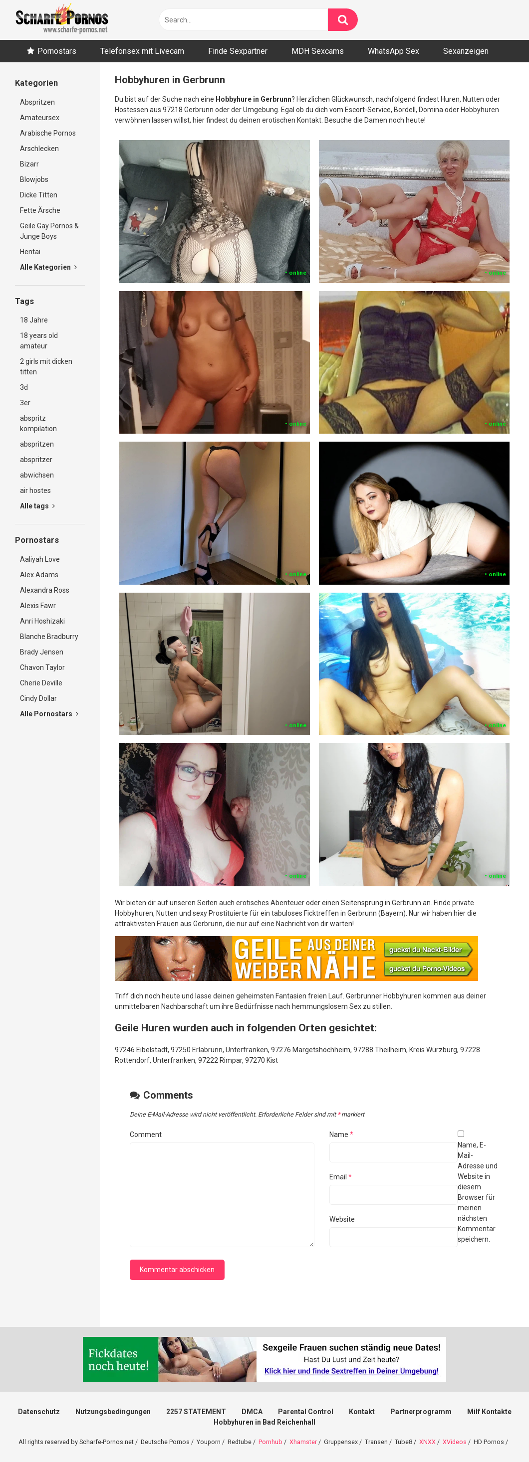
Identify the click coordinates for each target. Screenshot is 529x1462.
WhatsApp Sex (393, 51)
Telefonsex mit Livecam (142, 51)
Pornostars (56, 51)
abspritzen (37, 444)
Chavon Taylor (42, 667)
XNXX (427, 1442)
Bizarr (29, 164)
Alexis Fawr (38, 606)
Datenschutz (39, 1412)
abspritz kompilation (38, 423)
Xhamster (303, 1442)
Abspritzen (37, 102)
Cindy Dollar (38, 698)
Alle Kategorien (48, 267)
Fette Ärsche (40, 210)
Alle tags (37, 506)
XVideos (455, 1442)
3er (25, 403)
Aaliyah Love (40, 559)
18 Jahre (34, 320)
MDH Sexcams (317, 51)
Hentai (30, 252)
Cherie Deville (41, 683)
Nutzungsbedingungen (113, 1412)
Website (342, 1219)
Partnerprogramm (421, 1412)
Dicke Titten (38, 195)
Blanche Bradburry (49, 637)
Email (340, 1177)
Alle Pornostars (49, 714)
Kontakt (362, 1412)
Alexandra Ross (44, 590)
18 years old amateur (39, 340)
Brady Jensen (41, 652)
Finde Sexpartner (237, 51)
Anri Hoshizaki (42, 621)
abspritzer (36, 460)
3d (24, 387)
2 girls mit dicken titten (46, 366)
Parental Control (305, 1412)
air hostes (35, 490)
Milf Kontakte (489, 1412)
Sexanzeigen (466, 51)
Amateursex (39, 118)
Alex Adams (39, 575)
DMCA (252, 1412)
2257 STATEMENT (196, 1412)
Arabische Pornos (48, 133)
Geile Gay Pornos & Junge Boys (49, 231)
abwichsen (37, 475)
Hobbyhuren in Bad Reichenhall (264, 1422)
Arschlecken (39, 149)
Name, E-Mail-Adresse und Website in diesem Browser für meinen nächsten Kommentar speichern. (478, 1192)
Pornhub (270, 1442)
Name (341, 1134)
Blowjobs (34, 179)
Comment (146, 1134)
